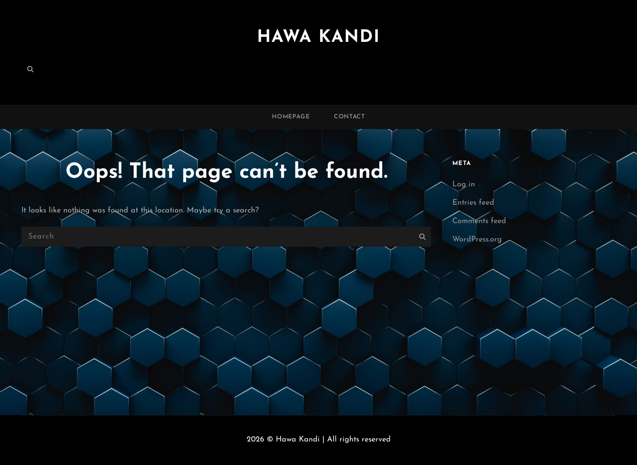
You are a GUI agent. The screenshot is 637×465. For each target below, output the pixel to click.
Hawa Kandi (318, 37)
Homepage (291, 117)
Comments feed (479, 221)
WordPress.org (477, 239)
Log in (463, 184)
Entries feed (473, 203)
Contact (349, 117)
